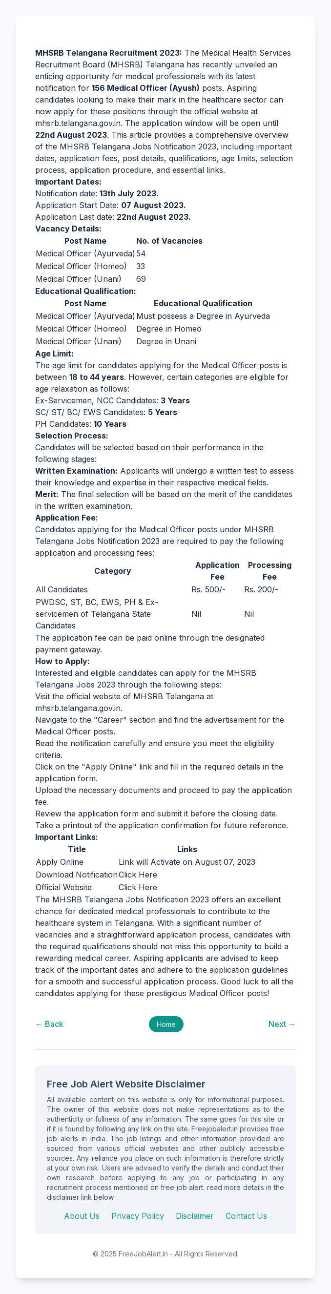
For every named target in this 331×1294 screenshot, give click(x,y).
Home (166, 1024)
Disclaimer (195, 1216)
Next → (282, 1024)
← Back (49, 1024)
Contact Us (246, 1216)
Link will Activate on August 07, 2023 (187, 862)
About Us (82, 1216)
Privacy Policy (137, 1216)
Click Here (138, 874)
